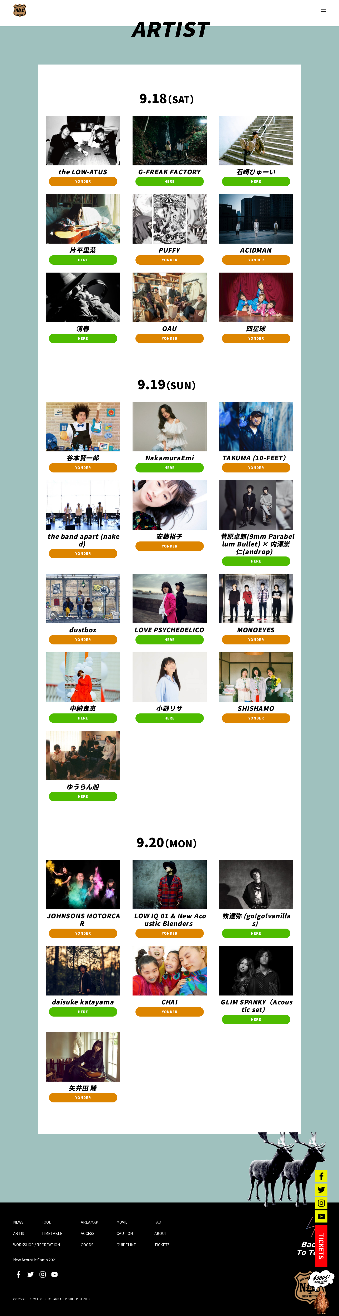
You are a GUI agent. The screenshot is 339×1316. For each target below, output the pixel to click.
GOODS (87, 1244)
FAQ (157, 1222)
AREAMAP (89, 1222)
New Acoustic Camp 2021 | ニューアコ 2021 (19, 10)
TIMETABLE (52, 1233)
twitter (30, 1274)
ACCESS (87, 1233)
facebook (18, 1274)
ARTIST (20, 1233)
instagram (42, 1274)
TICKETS (162, 1244)
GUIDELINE (126, 1244)
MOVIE (122, 1222)
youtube (54, 1274)
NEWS (18, 1222)
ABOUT (160, 1233)
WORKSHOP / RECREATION (36, 1244)
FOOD (47, 1222)
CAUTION (125, 1233)
